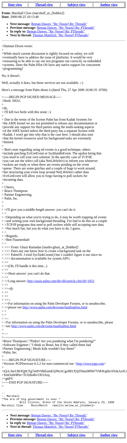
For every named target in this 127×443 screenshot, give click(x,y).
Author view (109, 4)
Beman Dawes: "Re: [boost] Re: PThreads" (66, 27)
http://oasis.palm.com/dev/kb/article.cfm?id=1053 (60, 281)
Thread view (44, 4)
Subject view (76, 4)
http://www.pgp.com (90, 363)
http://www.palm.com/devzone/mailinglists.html (54, 307)
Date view (15, 4)
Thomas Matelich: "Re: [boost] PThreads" (60, 35)
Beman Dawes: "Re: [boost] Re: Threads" (59, 24)
